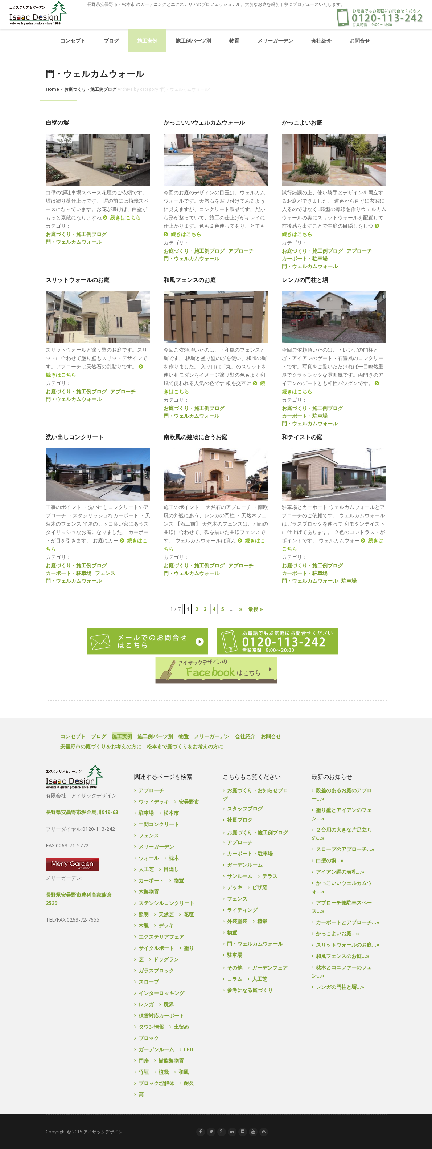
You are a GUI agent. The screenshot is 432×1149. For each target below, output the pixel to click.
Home (52, 89)
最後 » (255, 609)
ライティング (242, 909)
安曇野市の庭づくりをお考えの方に (100, 746)
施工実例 (147, 40)
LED (188, 1049)
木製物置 (149, 891)
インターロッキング (161, 993)
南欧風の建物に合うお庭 (195, 437)
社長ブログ (239, 819)
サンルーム (239, 876)
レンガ (146, 1004)
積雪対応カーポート (161, 1015)
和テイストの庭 (302, 437)
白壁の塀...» (330, 860)
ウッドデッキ (154, 801)
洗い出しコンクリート (75, 437)
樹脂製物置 (171, 1060)
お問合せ (360, 40)
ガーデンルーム (156, 1049)
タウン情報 (151, 1026)
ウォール (149, 857)
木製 (144, 925)
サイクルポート (156, 947)
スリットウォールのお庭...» (347, 944)
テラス (269, 876)
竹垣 (144, 1071)
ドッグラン (166, 959)
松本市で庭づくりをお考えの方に (185, 746)
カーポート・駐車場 (305, 258)
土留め (181, 1026)
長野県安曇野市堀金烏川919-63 (82, 812)
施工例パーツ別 (193, 40)
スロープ (149, 981)
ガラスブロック (156, 970)
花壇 (189, 914)
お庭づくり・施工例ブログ (90, 89)
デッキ (166, 925)
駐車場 (349, 580)
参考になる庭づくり (250, 990)
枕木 (174, 857)
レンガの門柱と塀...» (340, 986)
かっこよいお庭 (302, 122)
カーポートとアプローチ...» (347, 922)
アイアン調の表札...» (340, 871)
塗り (189, 947)
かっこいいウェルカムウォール (204, 122)
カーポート (151, 880)
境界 (169, 1004)
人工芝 (146, 869)
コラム (234, 978)
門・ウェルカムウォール (74, 241)
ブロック (149, 1038)
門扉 (144, 1060)
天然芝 (166, 914)
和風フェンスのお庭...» (342, 955)
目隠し (171, 869)
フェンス (105, 573)
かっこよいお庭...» (337, 933)
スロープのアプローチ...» (345, 849)
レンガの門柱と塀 (305, 279)
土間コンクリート (159, 824)
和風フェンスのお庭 (190, 279)
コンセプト (73, 40)
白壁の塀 (57, 122)
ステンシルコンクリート (166, 902)
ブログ (111, 40)
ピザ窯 (259, 887)
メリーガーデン (275, 40)
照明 (144, 914)
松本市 (171, 812)
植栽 (164, 1071)
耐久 (189, 1083)
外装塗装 (237, 921)
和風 (183, 1071)
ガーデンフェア (270, 967)
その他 (234, 967)
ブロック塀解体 (156, 1083)
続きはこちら (122, 217)
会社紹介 (321, 40)
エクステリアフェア (161, 936)
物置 (234, 40)
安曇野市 (189, 801)
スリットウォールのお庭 (78, 279)
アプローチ (241, 250)
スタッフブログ (245, 808)
